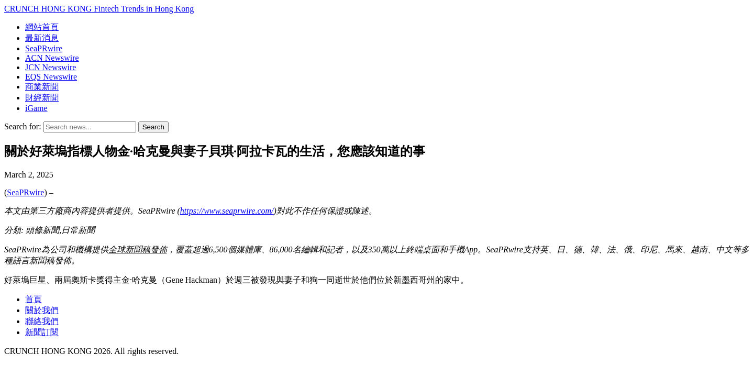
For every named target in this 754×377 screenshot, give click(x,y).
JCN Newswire (50, 67)
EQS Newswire (51, 76)
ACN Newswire (52, 57)
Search (153, 127)
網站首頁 (42, 27)
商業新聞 (42, 86)
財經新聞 (42, 97)
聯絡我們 (42, 321)
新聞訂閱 (42, 332)
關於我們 (42, 310)
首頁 (33, 299)
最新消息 (42, 38)
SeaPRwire (43, 48)
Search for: (22, 126)
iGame (36, 108)
